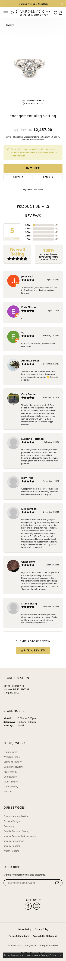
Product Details (33, 206)
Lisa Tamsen (29, 508)
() (56, 225)
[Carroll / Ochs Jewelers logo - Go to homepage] (33, 13)
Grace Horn (28, 561)
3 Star (28, 232)
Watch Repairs (11, 850)
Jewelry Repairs (12, 845)
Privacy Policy (41, 929)
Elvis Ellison (28, 307)
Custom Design (12, 821)
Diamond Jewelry (13, 761)
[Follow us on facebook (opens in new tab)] (28, 906)
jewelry (10, 24)
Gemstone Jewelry (13, 766)
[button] (12, 12)
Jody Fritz (27, 477)
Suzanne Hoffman (32, 438)
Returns (48, 177)
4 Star (28, 228)
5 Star (28, 225)
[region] (33, 66)
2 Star (28, 235)
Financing (9, 826)
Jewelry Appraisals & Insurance (20, 836)
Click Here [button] (43, 3)
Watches (8, 791)
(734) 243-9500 (33, 103)
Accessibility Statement (45, 936)
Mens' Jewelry (11, 786)
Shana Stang (29, 603)
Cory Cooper (29, 394)
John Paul (27, 276)
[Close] (61, 4)
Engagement (10, 752)
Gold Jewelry (10, 776)
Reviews (33, 215)
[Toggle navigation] (6, 13)
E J (22, 332)
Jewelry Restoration (14, 841)
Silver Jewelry (11, 781)
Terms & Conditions (19, 936)
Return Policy (24, 929)
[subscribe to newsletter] (57, 883)
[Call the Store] (11, 692)
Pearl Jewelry (10, 771)
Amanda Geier (30, 360)
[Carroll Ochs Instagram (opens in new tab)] (36, 906)
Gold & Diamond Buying (16, 831)
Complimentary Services (16, 816)
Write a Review (33, 650)
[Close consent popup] (60, 955)
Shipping (18, 177)
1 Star (28, 239)
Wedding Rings (12, 756)
